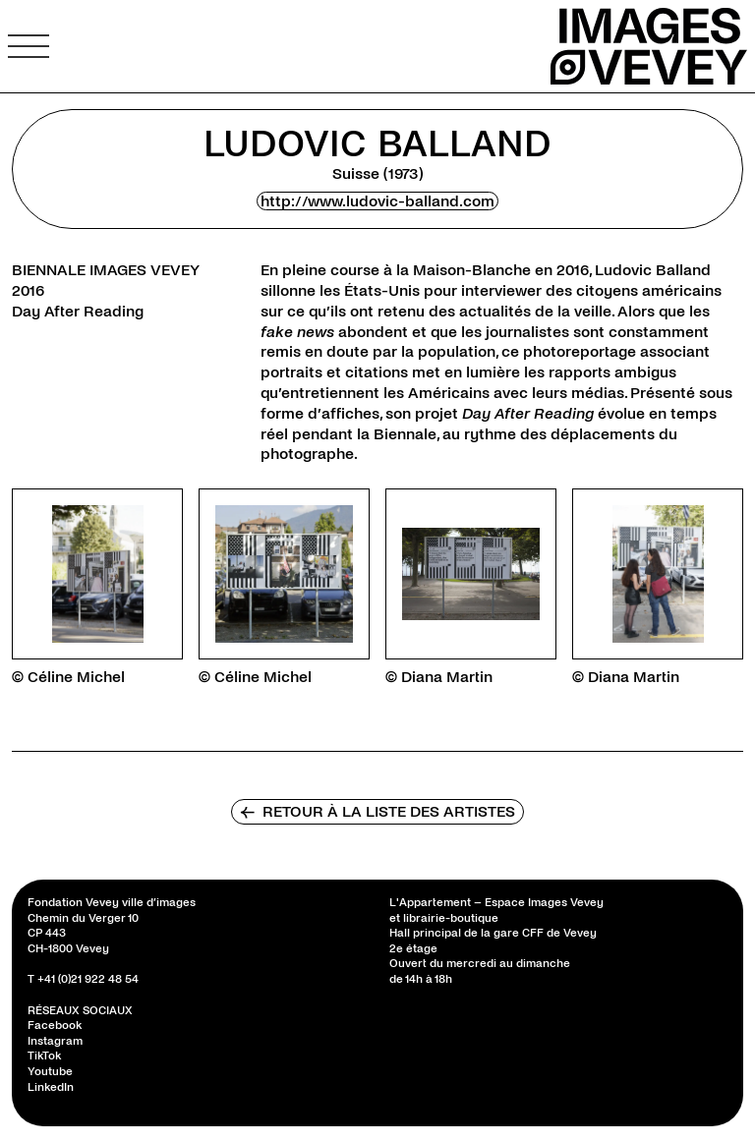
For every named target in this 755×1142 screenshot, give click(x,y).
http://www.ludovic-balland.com (377, 201)
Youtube (50, 1071)
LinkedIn (51, 1087)
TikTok (44, 1056)
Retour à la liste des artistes (377, 811)
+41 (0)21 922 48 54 (88, 979)
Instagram (55, 1041)
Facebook (55, 1025)
